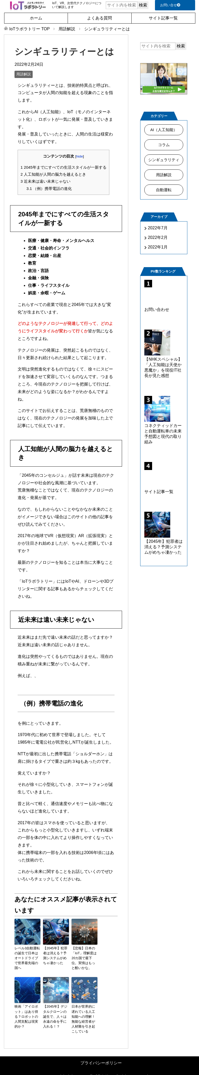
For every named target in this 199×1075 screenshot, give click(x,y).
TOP (29, 29)
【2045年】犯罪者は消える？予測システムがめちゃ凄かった (56, 955)
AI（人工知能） (163, 129)
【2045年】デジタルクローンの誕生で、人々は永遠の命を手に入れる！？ (56, 1014)
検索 (143, 5)
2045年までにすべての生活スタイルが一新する (63, 167)
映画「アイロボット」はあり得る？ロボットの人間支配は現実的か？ (27, 1012)
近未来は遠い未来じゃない (45, 181)
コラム (164, 145)
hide (79, 156)
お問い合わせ (156, 309)
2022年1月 (158, 247)
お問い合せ (170, 5)
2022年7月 (158, 228)
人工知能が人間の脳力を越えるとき (53, 174)
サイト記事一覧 (163, 18)
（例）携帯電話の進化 (49, 188)
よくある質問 (99, 18)
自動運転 (163, 190)
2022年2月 (158, 237)
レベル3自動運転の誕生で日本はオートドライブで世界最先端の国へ (27, 955)
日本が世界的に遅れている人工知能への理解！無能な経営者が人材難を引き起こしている (84, 1014)
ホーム (36, 18)
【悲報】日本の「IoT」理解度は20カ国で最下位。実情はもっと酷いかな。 (84, 957)
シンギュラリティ (163, 160)
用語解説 (23, 74)
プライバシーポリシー (101, 1055)
